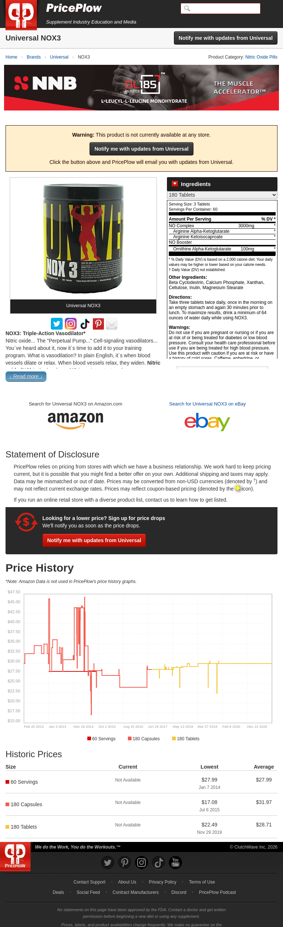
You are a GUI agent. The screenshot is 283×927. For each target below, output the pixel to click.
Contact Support (89, 870)
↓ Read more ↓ (26, 365)
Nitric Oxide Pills (261, 57)
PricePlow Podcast (217, 881)
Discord (178, 881)
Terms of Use (202, 870)
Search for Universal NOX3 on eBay (207, 392)
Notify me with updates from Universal (226, 38)
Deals (58, 881)
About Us (127, 870)
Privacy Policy (163, 870)
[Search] (221, 8)
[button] (141, 366)
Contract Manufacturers (135, 881)
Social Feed (88, 881)
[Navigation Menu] (269, 9)
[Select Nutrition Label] (222, 183)
